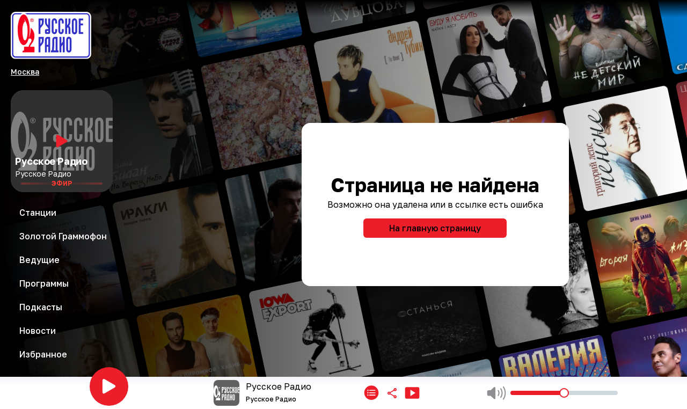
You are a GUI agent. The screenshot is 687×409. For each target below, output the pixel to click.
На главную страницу (435, 228)
